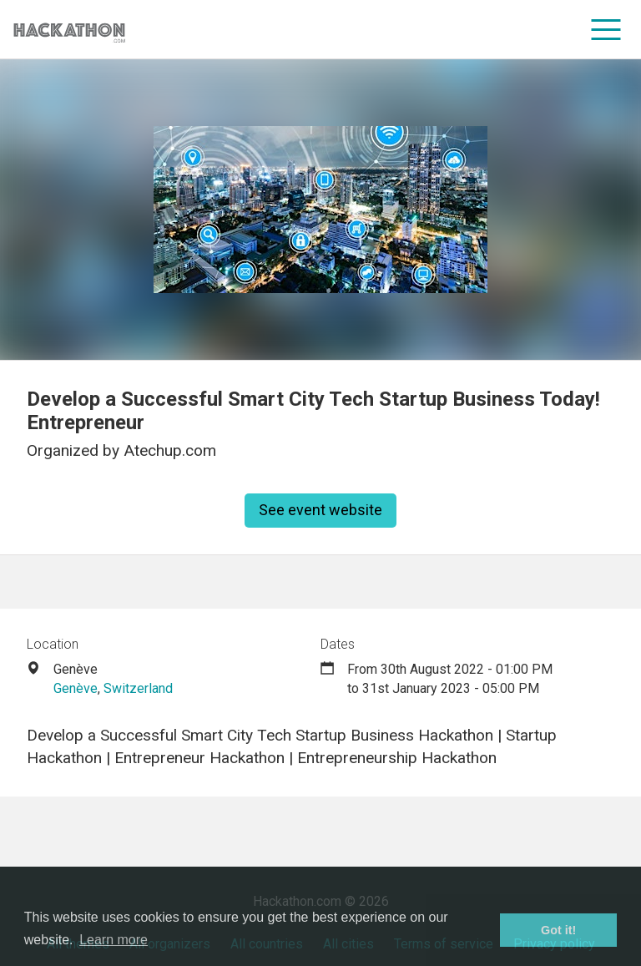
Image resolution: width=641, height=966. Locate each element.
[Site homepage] (69, 29)
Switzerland (138, 688)
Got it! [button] (558, 930)
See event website (320, 509)
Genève (75, 688)
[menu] (606, 29)
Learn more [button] (113, 940)
